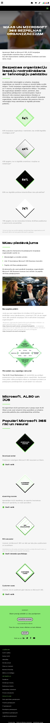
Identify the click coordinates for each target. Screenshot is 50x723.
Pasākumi (5, 679)
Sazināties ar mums (25, 619)
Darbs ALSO (6, 656)
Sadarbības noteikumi (9, 689)
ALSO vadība (6, 652)
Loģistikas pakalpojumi (9, 716)
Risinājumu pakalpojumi (9, 709)
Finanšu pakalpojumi (8, 702)
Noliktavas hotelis (8, 686)
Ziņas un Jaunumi (7, 666)
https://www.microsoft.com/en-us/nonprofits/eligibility (18, 326)
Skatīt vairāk (9, 464)
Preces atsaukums (8, 692)
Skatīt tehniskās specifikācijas (16, 554)
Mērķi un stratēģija (8, 672)
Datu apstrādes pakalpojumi (11, 699)
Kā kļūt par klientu (7, 682)
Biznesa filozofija (7, 669)
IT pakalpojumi (6, 706)
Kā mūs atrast (6, 662)
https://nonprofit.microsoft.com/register (14, 331)
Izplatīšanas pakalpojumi (10, 712)
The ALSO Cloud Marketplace (13, 375)
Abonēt (25, 633)
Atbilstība (5, 659)
